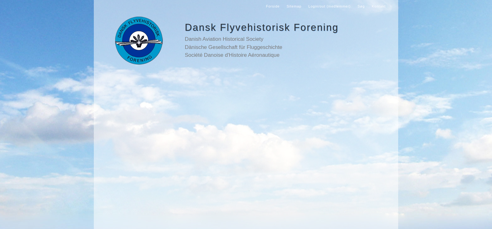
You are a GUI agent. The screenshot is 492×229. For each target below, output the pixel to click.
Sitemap (293, 6)
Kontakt (379, 6)
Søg (361, 6)
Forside (273, 6)
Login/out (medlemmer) (329, 6)
